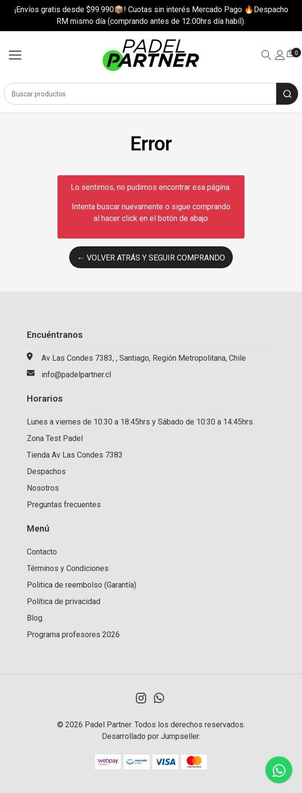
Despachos (46, 471)
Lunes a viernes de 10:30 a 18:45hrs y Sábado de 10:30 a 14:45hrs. (140, 421)
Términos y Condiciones (68, 568)
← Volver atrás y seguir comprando (151, 257)
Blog (34, 618)
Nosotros (43, 488)
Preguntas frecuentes (64, 504)
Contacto (42, 551)
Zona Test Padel (55, 438)
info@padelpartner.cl (76, 374)
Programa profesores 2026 (73, 634)
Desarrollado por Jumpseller (150, 736)
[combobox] (151, 94)
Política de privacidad (63, 601)
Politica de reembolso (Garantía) (81, 585)
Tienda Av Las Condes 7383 (75, 455)
